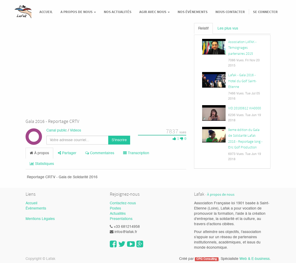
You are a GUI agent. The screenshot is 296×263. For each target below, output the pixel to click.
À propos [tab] (39, 153)
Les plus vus (228, 28)
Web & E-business (254, 259)
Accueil (31, 203)
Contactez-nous (123, 203)
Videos (75, 130)
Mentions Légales (40, 219)
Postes (115, 208)
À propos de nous (220, 194)
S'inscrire (119, 140)
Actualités (118, 214)
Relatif (203, 28)
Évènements (36, 208)
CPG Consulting (206, 259)
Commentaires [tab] (99, 153)
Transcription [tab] (136, 153)
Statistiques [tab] (42, 164)
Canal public (56, 130)
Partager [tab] (67, 153)
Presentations (121, 219)
